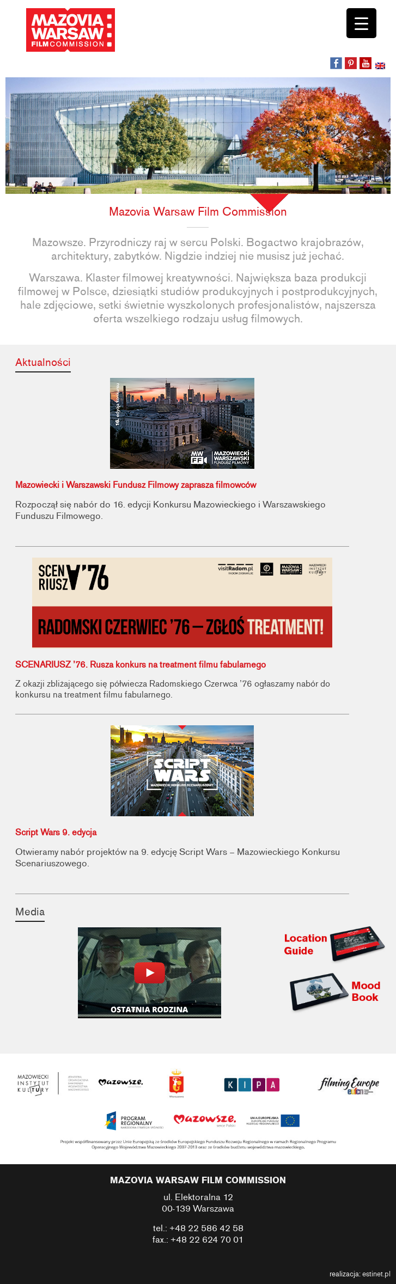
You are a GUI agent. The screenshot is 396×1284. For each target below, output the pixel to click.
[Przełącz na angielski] (381, 67)
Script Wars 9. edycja (55, 832)
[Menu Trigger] (361, 23)
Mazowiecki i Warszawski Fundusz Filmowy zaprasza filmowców (135, 485)
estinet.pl (376, 1274)
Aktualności (43, 362)
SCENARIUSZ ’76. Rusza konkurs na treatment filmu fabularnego (140, 664)
